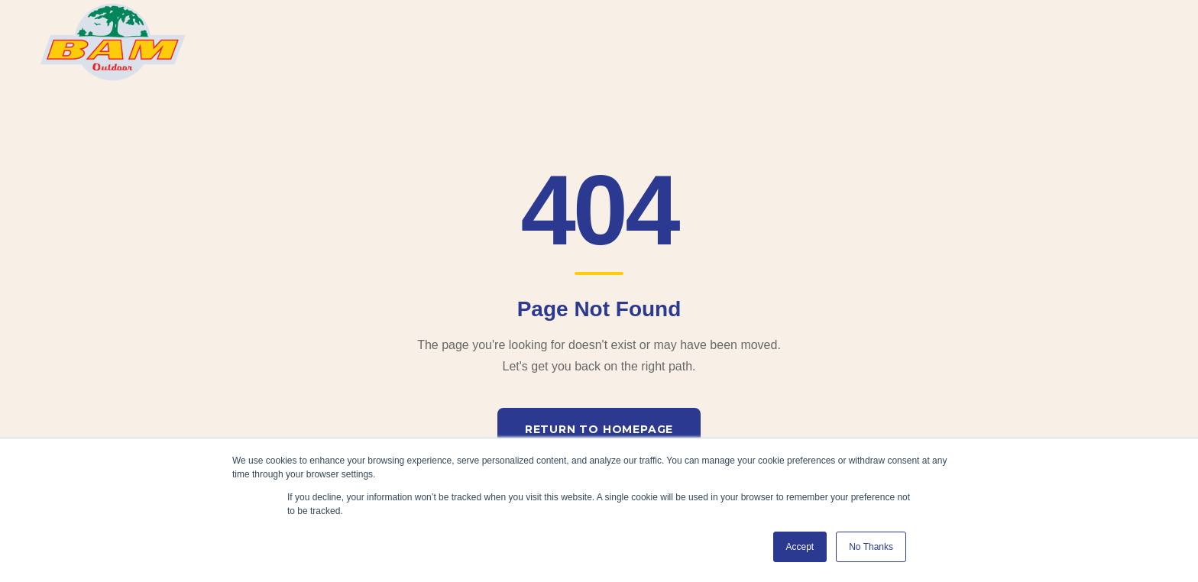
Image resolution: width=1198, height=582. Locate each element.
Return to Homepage (599, 429)
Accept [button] (800, 547)
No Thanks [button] (871, 547)
